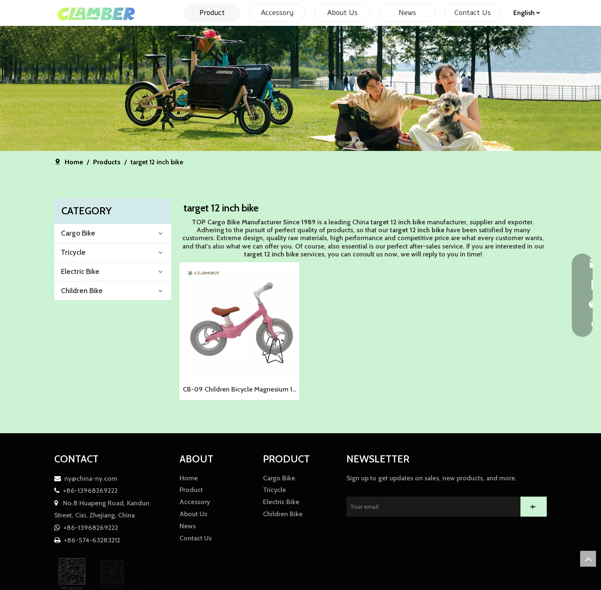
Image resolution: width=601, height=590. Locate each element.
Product (191, 490)
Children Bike (82, 290)
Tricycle (73, 252)
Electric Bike (80, 271)
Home (188, 478)
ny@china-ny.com (90, 478)
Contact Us (195, 538)
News (187, 526)
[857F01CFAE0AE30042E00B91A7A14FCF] (300, 88)
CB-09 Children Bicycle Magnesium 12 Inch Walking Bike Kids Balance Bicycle (239, 390)
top (588, 559)
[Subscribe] (533, 507)
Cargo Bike (78, 233)
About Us (193, 514)
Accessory (194, 502)
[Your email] (436, 507)
